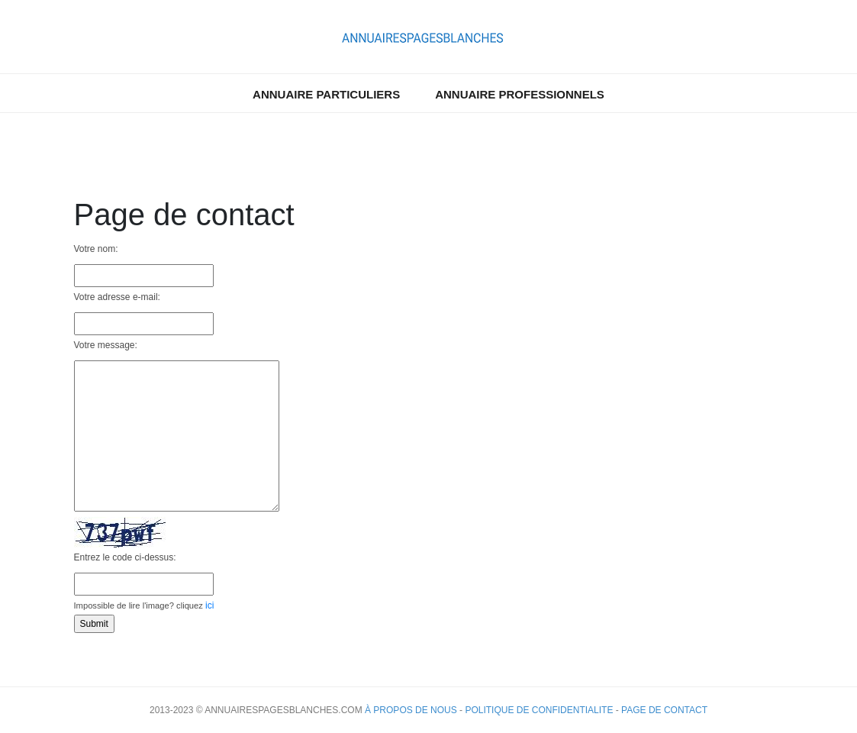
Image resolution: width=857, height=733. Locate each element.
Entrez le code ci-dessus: (125, 557)
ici (209, 605)
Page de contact (664, 710)
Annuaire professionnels (519, 94)
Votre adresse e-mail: (117, 297)
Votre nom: (96, 249)
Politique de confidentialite (539, 710)
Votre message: (105, 345)
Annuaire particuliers (326, 94)
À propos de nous (411, 710)
